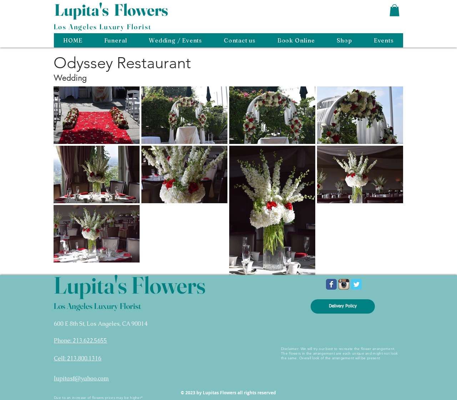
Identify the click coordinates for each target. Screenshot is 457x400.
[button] (395, 10)
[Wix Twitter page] (356, 284)
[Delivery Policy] (343, 306)
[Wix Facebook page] (331, 284)
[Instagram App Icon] (343, 284)
